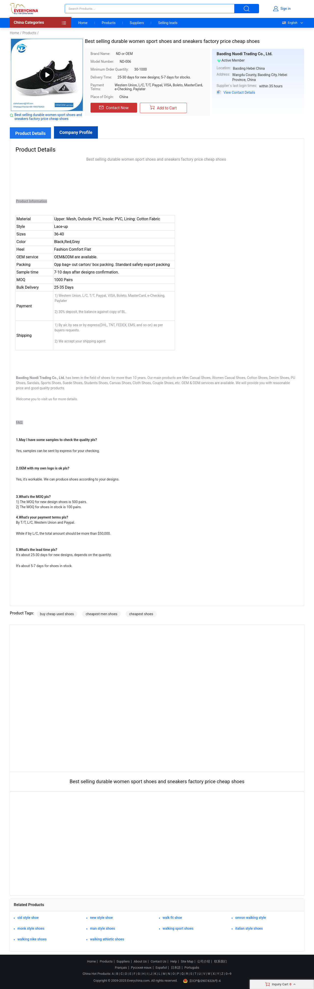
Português (191, 967)
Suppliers (137, 23)
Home (83, 23)
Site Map (187, 961)
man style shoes (102, 928)
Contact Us (158, 961)
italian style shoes (249, 928)
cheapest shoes (141, 614)
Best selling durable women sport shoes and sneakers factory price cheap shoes (48, 117)
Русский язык (141, 967)
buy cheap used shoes (57, 614)
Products (109, 23)
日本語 (176, 967)
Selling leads (168, 23)
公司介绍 (203, 961)
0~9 (228, 974)
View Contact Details (239, 92)
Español (161, 967)
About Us (140, 961)
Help (173, 961)
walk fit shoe (172, 918)
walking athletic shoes (107, 939)
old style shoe (28, 918)
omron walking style (250, 918)
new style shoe (101, 918)
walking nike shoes (32, 939)
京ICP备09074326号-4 (202, 981)
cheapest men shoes (101, 614)
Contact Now (114, 107)
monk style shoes (30, 928)
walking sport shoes (178, 928)
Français (121, 967)
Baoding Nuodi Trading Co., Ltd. (245, 54)
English (289, 23)
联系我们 (220, 961)
